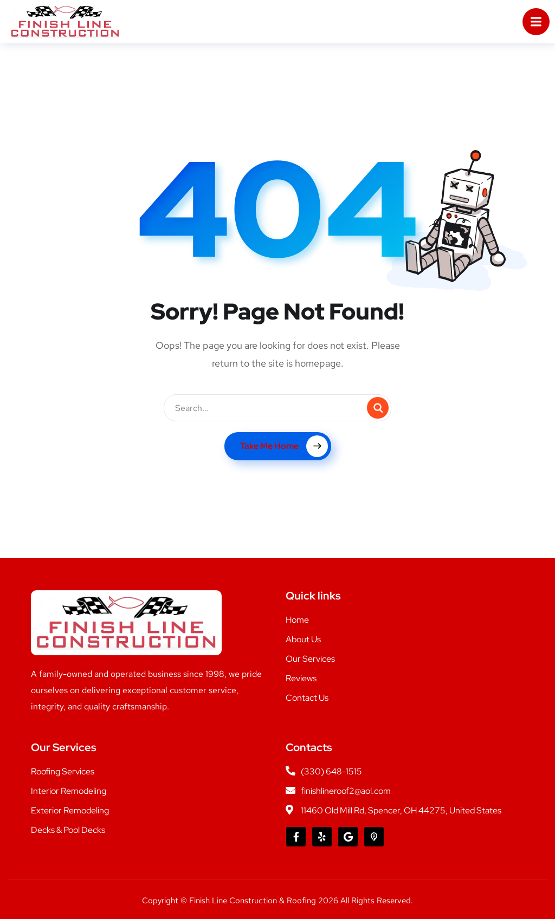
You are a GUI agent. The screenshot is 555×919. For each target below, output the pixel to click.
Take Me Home (284, 446)
